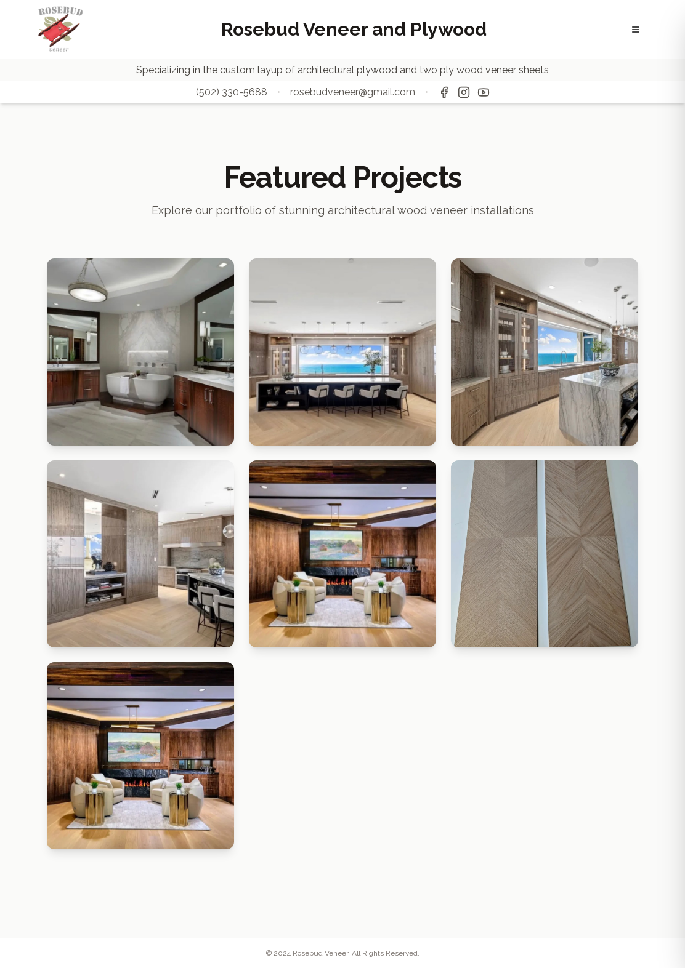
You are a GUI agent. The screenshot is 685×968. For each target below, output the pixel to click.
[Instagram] (464, 92)
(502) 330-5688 (231, 92)
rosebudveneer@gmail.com (352, 92)
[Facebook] (444, 92)
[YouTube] (483, 92)
